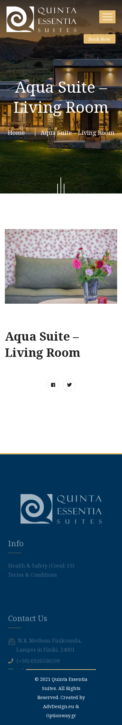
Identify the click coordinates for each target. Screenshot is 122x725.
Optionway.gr (61, 715)
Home (18, 133)
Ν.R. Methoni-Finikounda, (50, 663)
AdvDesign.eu (58, 706)
